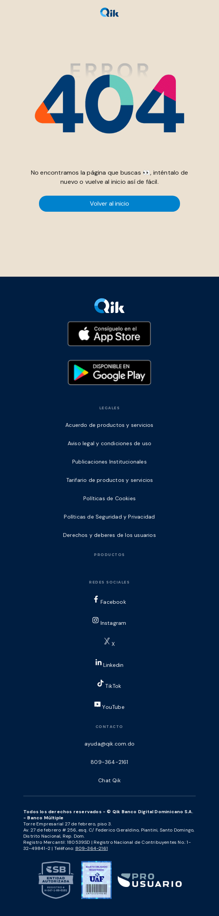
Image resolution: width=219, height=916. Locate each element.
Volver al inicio (109, 203)
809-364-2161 (91, 848)
